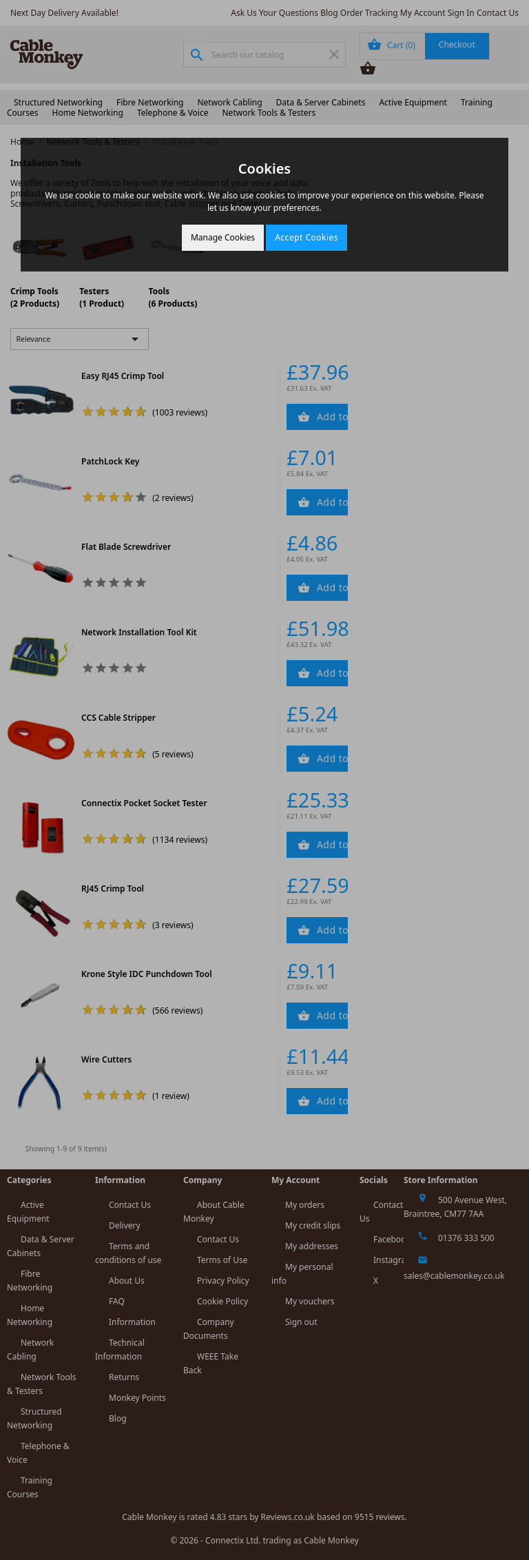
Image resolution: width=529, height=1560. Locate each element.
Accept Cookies (306, 237)
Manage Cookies (223, 237)
